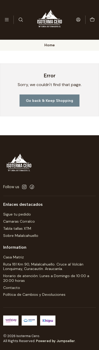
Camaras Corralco (19, 221)
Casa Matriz (13, 257)
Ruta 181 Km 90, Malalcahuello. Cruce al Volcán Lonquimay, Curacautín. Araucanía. (43, 266)
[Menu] (6, 20)
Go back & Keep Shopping (49, 100)
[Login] (78, 20)
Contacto (11, 287)
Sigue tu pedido (17, 214)
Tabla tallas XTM (17, 228)
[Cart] (92, 20)
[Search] (20, 20)
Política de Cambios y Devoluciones (34, 294)
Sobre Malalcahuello (20, 235)
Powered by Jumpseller (55, 341)
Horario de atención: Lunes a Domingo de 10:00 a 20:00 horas (46, 278)
